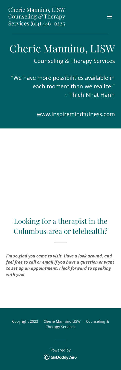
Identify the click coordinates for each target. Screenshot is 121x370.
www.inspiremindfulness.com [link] (76, 114)
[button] (110, 16)
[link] (44, 24)
